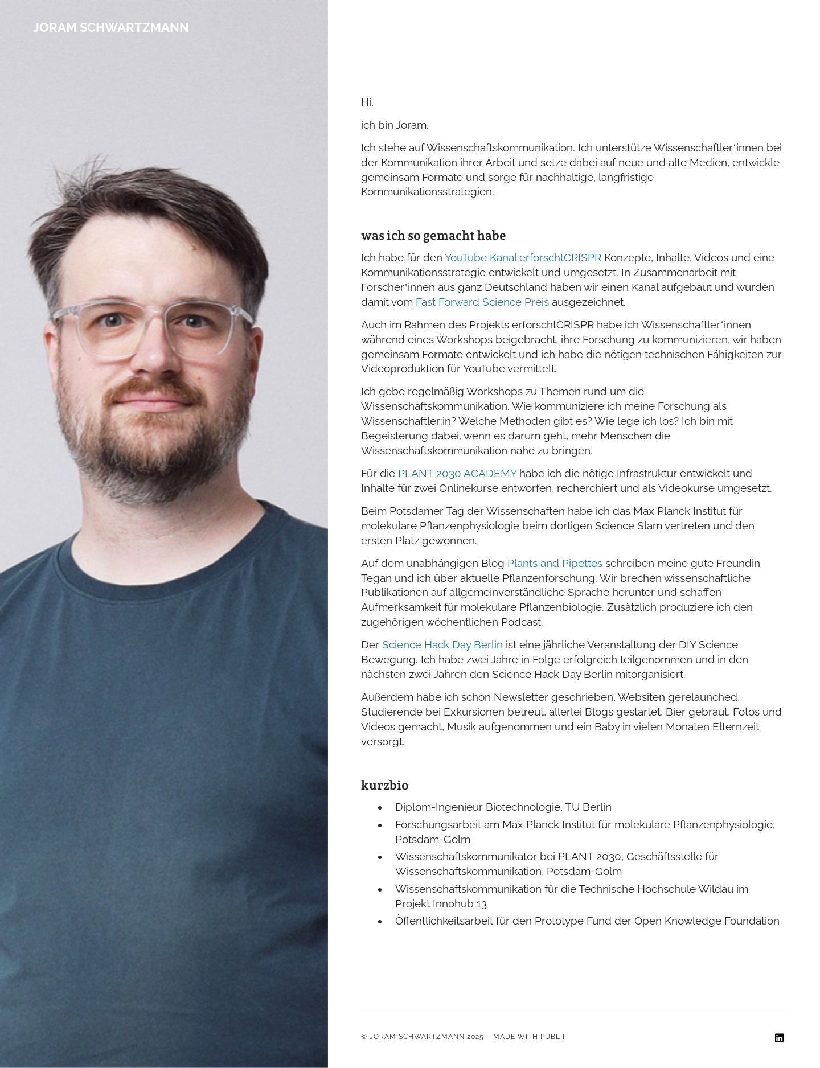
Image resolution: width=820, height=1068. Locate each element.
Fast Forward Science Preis (482, 302)
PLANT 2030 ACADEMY (457, 473)
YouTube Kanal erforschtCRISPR (523, 258)
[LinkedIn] (779, 1039)
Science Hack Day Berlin (444, 645)
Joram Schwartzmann (111, 27)
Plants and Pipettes (554, 563)
